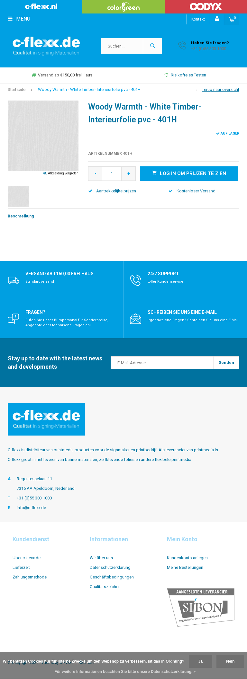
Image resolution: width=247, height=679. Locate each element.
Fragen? (35, 312)
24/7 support (163, 273)
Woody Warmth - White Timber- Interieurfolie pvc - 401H (89, 89)
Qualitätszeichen (105, 586)
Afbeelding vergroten (63, 173)
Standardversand (39, 281)
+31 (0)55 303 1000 (34, 498)
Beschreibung (21, 216)
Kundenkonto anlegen (187, 557)
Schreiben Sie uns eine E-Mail (182, 312)
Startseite (16, 89)
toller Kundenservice (165, 281)
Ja (200, 661)
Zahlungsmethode (30, 577)
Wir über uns (101, 557)
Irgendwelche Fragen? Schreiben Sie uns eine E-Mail (193, 320)
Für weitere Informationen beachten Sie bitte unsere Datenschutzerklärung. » (125, 671)
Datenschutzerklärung (110, 567)
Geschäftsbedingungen (112, 577)
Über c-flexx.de (27, 557)
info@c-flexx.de (31, 507)
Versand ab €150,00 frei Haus (62, 75)
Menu (19, 19)
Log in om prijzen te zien (189, 173)
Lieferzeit (21, 567)
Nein (230, 661)
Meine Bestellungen (185, 567)
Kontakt (198, 19)
